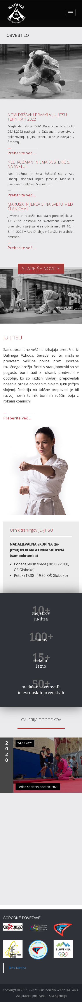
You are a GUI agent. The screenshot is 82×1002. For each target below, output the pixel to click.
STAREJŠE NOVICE (41, 269)
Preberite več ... (22, 153)
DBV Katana (17, 968)
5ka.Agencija (58, 996)
